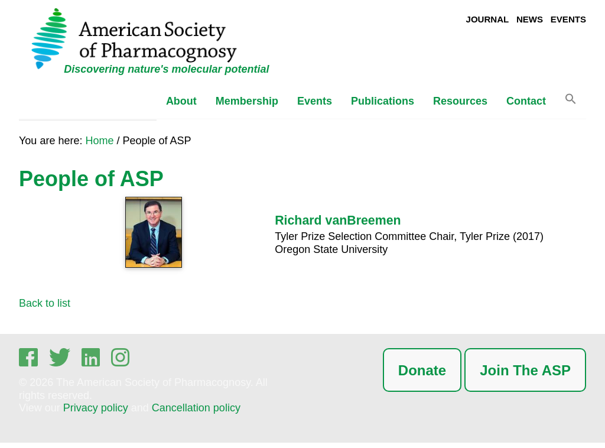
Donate (422, 370)
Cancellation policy (196, 408)
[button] (570, 102)
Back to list (44, 303)
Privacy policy (95, 408)
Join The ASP (525, 370)
